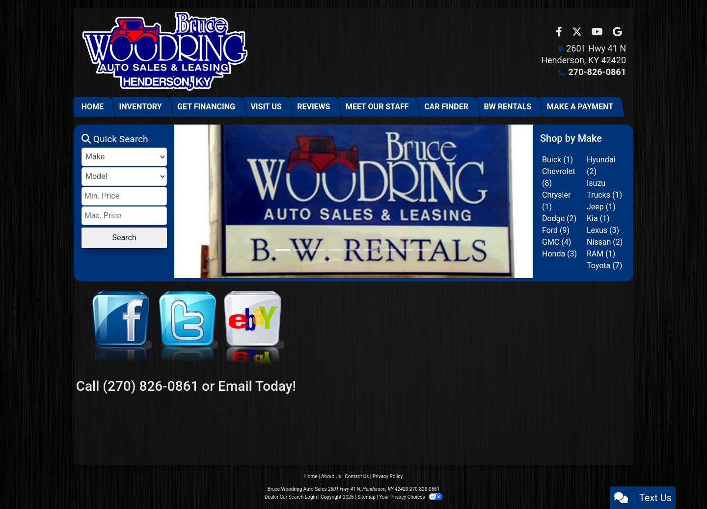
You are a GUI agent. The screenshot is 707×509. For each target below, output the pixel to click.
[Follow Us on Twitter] (578, 32)
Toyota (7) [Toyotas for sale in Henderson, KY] (604, 265)
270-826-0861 (597, 72)
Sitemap (366, 497)
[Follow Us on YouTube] (598, 32)
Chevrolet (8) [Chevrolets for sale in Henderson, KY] (558, 177)
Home (311, 476)
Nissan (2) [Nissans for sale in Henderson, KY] (605, 242)
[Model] (124, 176)
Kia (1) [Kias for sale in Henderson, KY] (598, 218)
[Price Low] (124, 196)
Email (235, 386)
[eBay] (252, 332)
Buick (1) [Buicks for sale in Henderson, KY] (557, 159)
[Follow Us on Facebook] (560, 32)
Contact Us (357, 476)
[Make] (124, 157)
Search (124, 237)
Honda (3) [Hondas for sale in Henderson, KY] (559, 253)
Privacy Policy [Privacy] (388, 476)
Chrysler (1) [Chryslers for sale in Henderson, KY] (556, 200)
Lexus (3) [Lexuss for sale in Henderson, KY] (603, 230)
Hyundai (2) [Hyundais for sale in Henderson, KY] (601, 165)
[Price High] (124, 215)
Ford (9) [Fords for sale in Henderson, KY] (556, 230)
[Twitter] (186, 332)
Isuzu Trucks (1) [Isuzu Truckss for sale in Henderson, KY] (604, 189)
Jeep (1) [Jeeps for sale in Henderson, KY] (601, 206)
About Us (331, 476)
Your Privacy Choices (410, 497)
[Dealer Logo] (164, 52)
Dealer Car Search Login (291, 497)
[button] (182, 201)
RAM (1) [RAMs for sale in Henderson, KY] (601, 253)
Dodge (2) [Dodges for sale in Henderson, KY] (559, 218)
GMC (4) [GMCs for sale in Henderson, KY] (556, 242)
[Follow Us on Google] (617, 32)
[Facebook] (119, 332)
